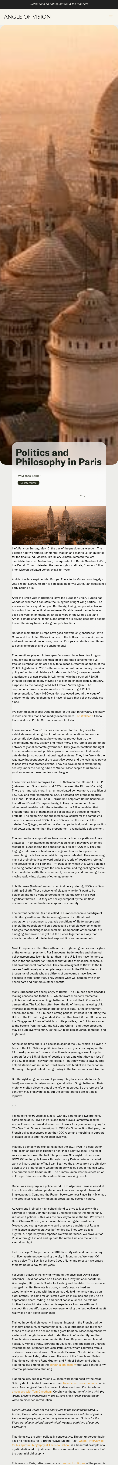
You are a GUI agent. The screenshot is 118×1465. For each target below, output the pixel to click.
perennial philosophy (62, 1364)
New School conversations (80, 1383)
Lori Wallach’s (84, 716)
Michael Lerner (30, 476)
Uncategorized (28, 482)
